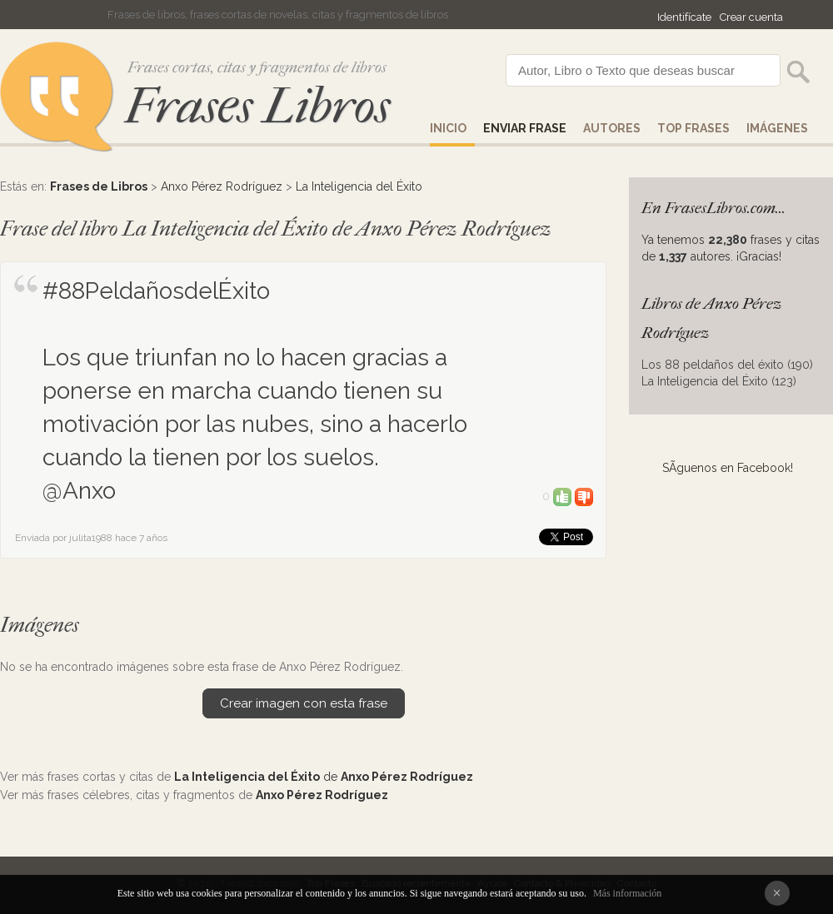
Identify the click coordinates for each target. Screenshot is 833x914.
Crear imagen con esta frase (303, 703)
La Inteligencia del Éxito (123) (718, 381)
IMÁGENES (777, 128)
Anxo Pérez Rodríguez (221, 186)
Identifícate (684, 17)
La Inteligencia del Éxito (359, 186)
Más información (627, 893)
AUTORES (612, 128)
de (323, 776)
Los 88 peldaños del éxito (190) (727, 364)
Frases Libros (257, 106)
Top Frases (693, 128)
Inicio (448, 128)
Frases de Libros (98, 186)
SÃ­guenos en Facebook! (727, 467)
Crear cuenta (751, 17)
